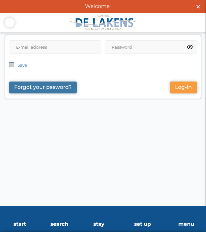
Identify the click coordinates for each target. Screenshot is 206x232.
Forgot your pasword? (43, 87)
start (20, 224)
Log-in (183, 87)
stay (98, 224)
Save (22, 65)
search (59, 224)
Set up (142, 224)
